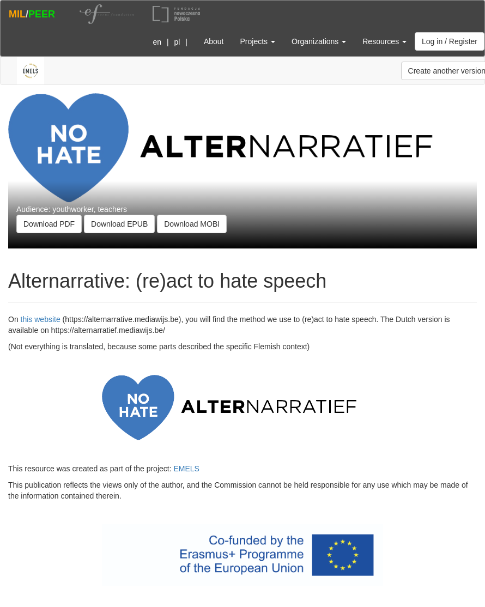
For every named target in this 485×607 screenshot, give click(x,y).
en (157, 42)
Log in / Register (449, 41)
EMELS (186, 468)
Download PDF (49, 224)
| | (168, 42)
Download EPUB (119, 224)
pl (177, 42)
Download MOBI (192, 224)
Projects (257, 41)
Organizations (319, 41)
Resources (384, 41)
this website (40, 319)
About (214, 41)
